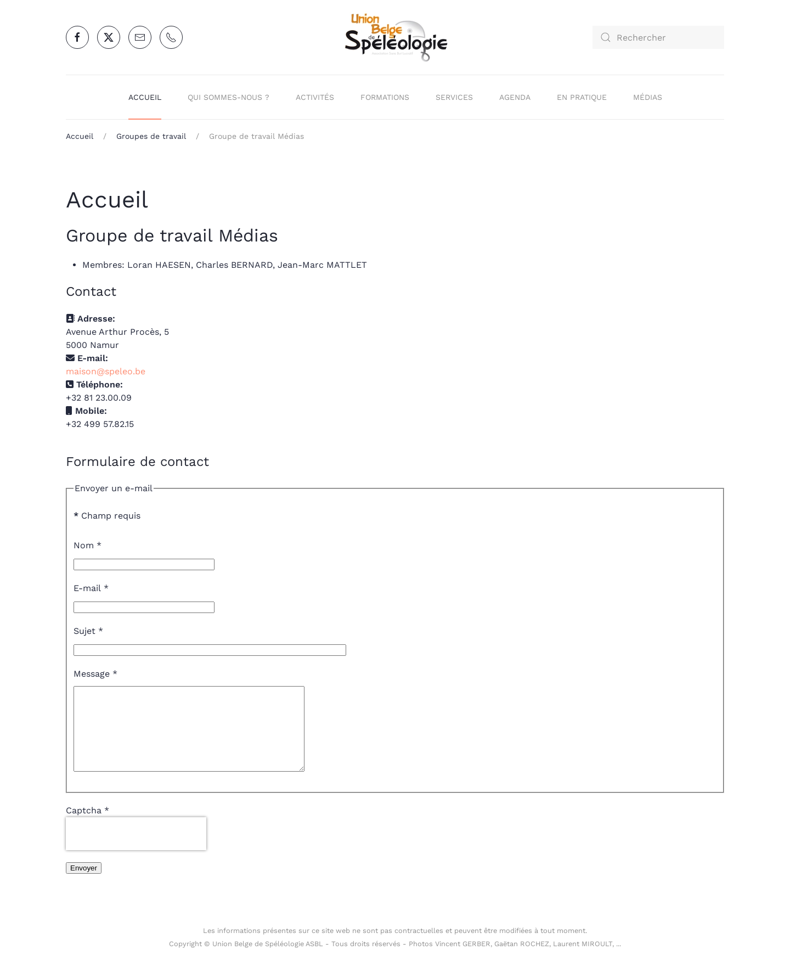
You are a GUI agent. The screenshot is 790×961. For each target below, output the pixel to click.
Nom (87, 545)
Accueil (144, 97)
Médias (647, 97)
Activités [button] (315, 97)
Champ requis (107, 515)
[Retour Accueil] (395, 37)
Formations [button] (384, 97)
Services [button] (454, 97)
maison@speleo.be (105, 371)
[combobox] (658, 37)
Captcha (87, 827)
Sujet (88, 631)
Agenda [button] (515, 97)
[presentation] (136, 850)
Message (95, 673)
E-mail (91, 588)
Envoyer (83, 884)
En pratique (582, 97)
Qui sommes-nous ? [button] (228, 97)
